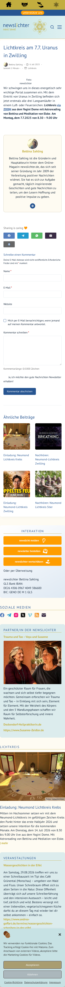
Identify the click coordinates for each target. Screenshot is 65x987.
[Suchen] (52, 27)
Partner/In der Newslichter (29, 630)
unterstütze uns (32, 13)
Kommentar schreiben (16, 332)
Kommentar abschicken (19, 391)
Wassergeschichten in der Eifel (22, 865)
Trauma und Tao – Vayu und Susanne (25, 637)
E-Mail (7, 288)
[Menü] (59, 27)
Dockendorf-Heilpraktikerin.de (22, 724)
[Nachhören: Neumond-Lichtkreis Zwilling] (48, 436)
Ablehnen (32, 974)
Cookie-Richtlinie (13, 982)
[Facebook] (9, 236)
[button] (60, 934)
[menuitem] (9, 5)
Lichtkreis (56, 5)
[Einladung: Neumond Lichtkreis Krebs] (16, 436)
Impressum (55, 982)
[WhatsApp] (36, 236)
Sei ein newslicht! (40, 5)
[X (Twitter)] (23, 615)
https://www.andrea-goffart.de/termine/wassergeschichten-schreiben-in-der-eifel (28, 923)
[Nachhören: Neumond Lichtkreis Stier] (48, 484)
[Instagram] (16, 615)
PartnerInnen (25, 5)
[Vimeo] (30, 615)
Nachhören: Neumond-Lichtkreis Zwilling (47, 459)
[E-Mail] (50, 236)
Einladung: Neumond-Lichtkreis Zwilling (15, 507)
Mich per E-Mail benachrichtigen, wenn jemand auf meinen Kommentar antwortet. (31, 322)
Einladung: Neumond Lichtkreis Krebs (30, 807)
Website (7, 304)
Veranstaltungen (19, 858)
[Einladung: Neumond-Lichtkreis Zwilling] (16, 484)
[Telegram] (23, 236)
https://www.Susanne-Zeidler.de (23, 730)
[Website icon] (32, 206)
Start (8, 4)
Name (7, 271)
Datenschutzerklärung (35, 982)
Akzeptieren (32, 965)
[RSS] (37, 615)
